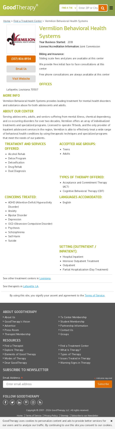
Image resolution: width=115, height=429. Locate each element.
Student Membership (72, 321)
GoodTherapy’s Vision (17, 321)
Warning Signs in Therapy (75, 362)
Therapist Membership (17, 334)
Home (20, 415)
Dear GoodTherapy (16, 362)
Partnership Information (74, 325)
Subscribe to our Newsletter (84, 415)
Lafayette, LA (30, 286)
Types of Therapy (70, 354)
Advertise (10, 325)
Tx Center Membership (73, 317)
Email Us (21, 69)
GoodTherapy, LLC (61, 410)
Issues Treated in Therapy (75, 358)
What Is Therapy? (70, 349)
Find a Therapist (14, 345)
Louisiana (45, 278)
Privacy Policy (51, 415)
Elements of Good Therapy (20, 354)
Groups (64, 334)
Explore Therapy (14, 349)
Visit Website (21, 78)
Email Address (13, 378)
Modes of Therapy (15, 358)
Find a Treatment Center (74, 345)
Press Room (12, 330)
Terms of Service (94, 295)
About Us (10, 317)
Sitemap (64, 415)
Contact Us (66, 330)
